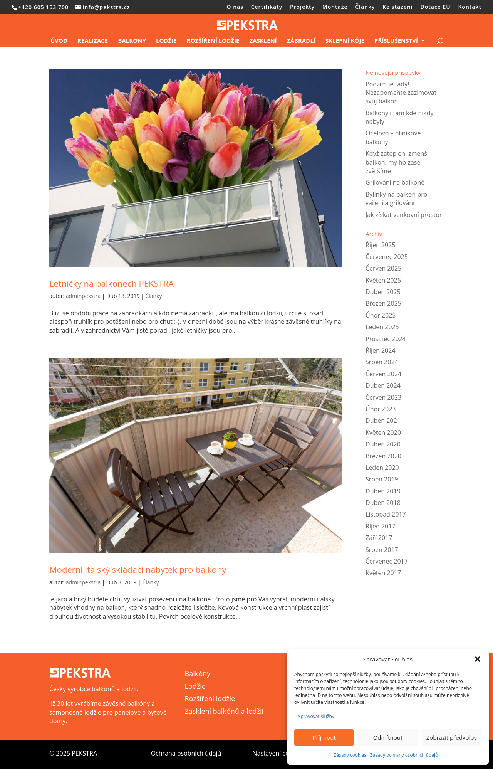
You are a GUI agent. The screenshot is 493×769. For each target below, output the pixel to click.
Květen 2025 (383, 280)
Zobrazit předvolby (451, 737)
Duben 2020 (383, 444)
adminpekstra (83, 296)
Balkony (132, 41)
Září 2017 (379, 537)
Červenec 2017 (387, 561)
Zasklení (263, 41)
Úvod (58, 41)
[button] (477, 659)
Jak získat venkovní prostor (404, 214)
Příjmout (324, 737)
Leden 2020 (382, 467)
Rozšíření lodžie (213, 41)
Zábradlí (301, 41)
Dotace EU (435, 7)
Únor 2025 (381, 315)
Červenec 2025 (387, 256)
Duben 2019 (383, 491)
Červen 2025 (383, 268)
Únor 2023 (381, 409)
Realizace (92, 41)
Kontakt (469, 7)
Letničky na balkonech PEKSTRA (111, 283)
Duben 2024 (383, 385)
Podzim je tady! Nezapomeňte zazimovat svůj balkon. (401, 93)
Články (365, 7)
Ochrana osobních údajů (186, 753)
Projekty (302, 7)
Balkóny (198, 673)
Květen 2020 (383, 432)
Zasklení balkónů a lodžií (224, 711)
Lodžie (166, 41)
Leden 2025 (382, 327)
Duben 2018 (383, 502)
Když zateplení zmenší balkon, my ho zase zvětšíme (397, 162)
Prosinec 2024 (386, 339)
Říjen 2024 (381, 350)
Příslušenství (396, 41)
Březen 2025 (383, 303)
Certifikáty (267, 7)
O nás (235, 7)
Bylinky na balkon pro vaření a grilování (396, 198)
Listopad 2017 (386, 514)
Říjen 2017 (381, 526)
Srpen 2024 (382, 362)
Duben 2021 (383, 420)
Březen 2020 (383, 456)
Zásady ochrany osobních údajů (404, 755)
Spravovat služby (316, 716)
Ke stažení (397, 7)
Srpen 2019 (382, 479)
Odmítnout (388, 737)
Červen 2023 (383, 397)
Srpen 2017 (382, 549)
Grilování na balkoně (395, 182)
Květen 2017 (383, 573)
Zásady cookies (350, 755)
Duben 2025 (383, 292)
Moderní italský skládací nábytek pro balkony (137, 569)
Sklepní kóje (344, 41)
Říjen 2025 (381, 245)
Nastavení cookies (278, 753)
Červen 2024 (383, 374)
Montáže (335, 7)
